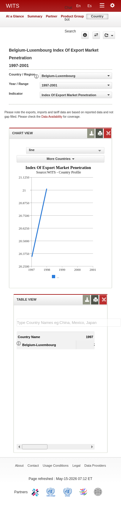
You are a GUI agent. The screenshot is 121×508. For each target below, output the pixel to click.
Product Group (72, 16)
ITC (36, 491)
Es (89, 6)
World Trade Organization (84, 491)
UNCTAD (52, 491)
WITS (12, 6)
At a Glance (15, 16)
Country (97, 16)
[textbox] (69, 323)
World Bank (99, 491)
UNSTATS (68, 491)
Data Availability (52, 116)
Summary (35, 16)
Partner (52, 16)
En (78, 6)
